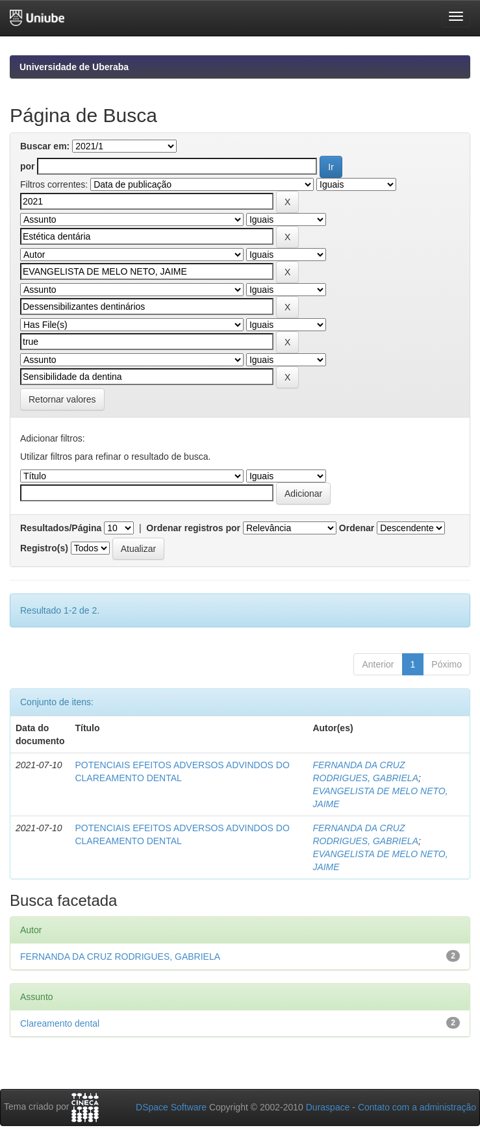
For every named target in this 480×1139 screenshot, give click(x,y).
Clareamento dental (59, 1023)
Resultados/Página (60, 528)
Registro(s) (44, 548)
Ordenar (356, 528)
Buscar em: (44, 146)
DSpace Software (171, 1107)
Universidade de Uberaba (74, 67)
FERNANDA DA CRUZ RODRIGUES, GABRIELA (120, 956)
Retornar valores (62, 399)
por (27, 166)
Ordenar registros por (193, 528)
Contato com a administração (417, 1107)
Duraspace (328, 1107)
